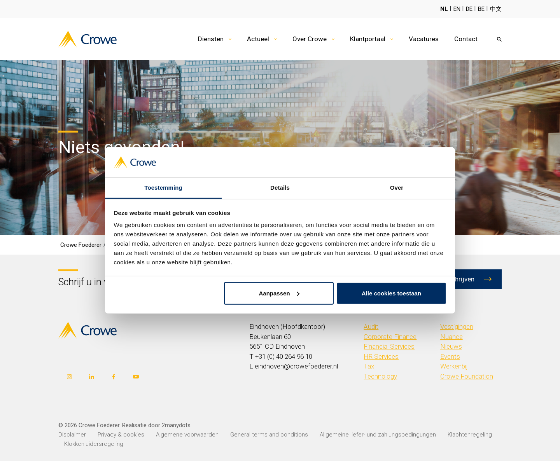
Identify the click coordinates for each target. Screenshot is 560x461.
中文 (496, 8)
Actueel (258, 39)
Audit (371, 326)
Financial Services (389, 346)
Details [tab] (280, 187)
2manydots (176, 425)
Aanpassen (279, 293)
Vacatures (424, 39)
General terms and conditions (269, 434)
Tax (369, 366)
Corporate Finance (390, 337)
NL (444, 8)
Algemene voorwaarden (187, 434)
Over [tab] (397, 187)
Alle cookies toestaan (391, 293)
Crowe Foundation (466, 376)
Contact (466, 39)
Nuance (451, 337)
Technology (380, 376)
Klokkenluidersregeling (93, 443)
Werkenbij (454, 366)
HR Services (381, 356)
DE (469, 8)
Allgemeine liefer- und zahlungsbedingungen (378, 434)
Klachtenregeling (470, 434)
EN (456, 8)
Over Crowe (309, 39)
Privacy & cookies (121, 434)
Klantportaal (367, 39)
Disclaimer (72, 434)
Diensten (211, 39)
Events (450, 356)
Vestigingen (456, 326)
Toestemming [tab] (163, 187)
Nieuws (451, 346)
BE (481, 8)
